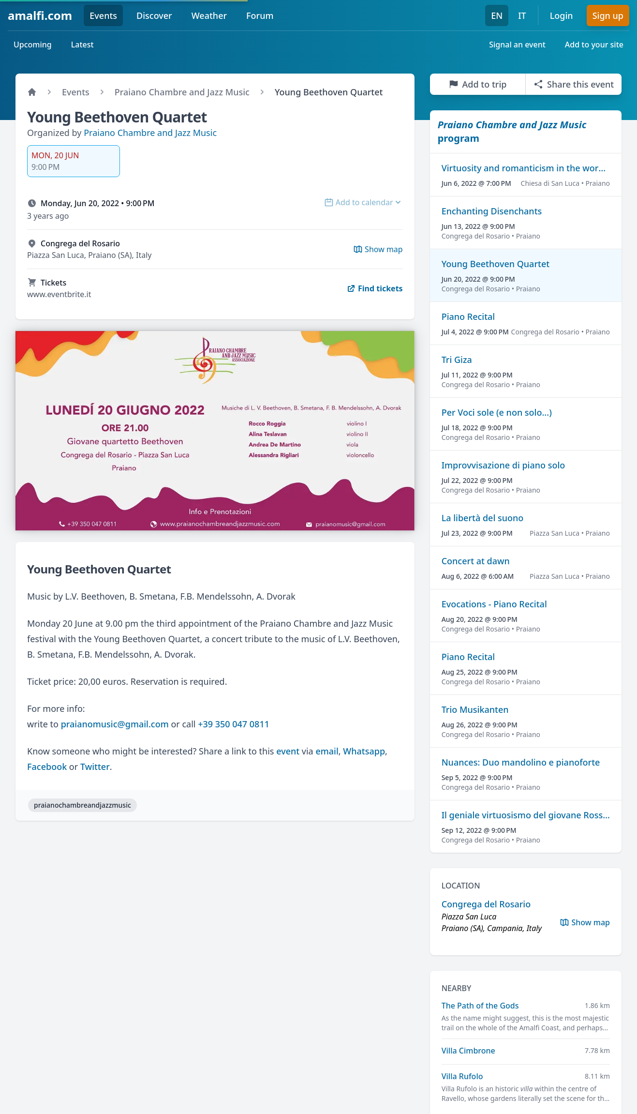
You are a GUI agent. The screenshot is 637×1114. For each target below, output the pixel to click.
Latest (82, 44)
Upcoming (33, 44)
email (326, 751)
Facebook (47, 766)
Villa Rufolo (462, 1076)
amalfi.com (40, 15)
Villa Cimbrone (468, 1050)
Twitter (95, 766)
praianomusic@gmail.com (115, 724)
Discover (154, 15)
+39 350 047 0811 (233, 724)
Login (561, 15)
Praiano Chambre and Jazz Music (150, 132)
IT (522, 15)
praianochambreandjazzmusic (82, 805)
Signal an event (517, 44)
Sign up (608, 15)
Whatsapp (364, 751)
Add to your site (594, 44)
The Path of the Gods (480, 1005)
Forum (259, 15)
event (287, 751)
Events (103, 15)
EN (497, 15)
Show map (585, 922)
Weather (209, 15)
